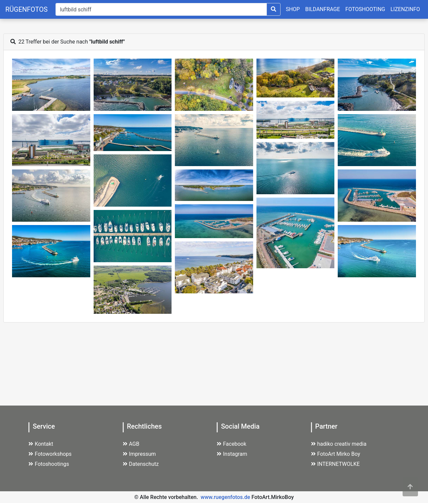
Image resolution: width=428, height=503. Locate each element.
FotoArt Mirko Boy (335, 454)
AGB (131, 444)
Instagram (232, 454)
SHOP (293, 9)
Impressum (139, 454)
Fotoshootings (48, 464)
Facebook (231, 444)
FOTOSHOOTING (365, 9)
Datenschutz (141, 464)
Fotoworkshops (50, 454)
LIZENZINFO (405, 9)
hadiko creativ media (338, 444)
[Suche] (161, 9)
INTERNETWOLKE (335, 464)
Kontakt (40, 444)
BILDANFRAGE (322, 9)
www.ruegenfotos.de (225, 497)
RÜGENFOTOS (26, 9)
